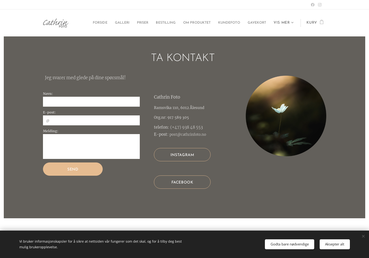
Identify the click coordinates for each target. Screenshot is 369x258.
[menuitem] (112, 23)
